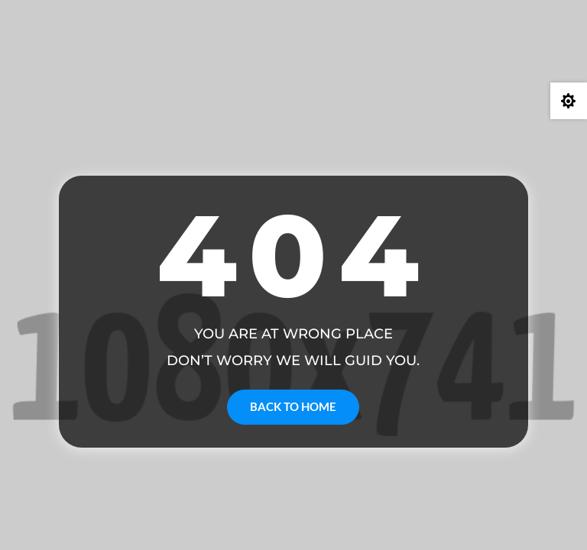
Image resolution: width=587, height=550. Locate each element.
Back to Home (293, 406)
